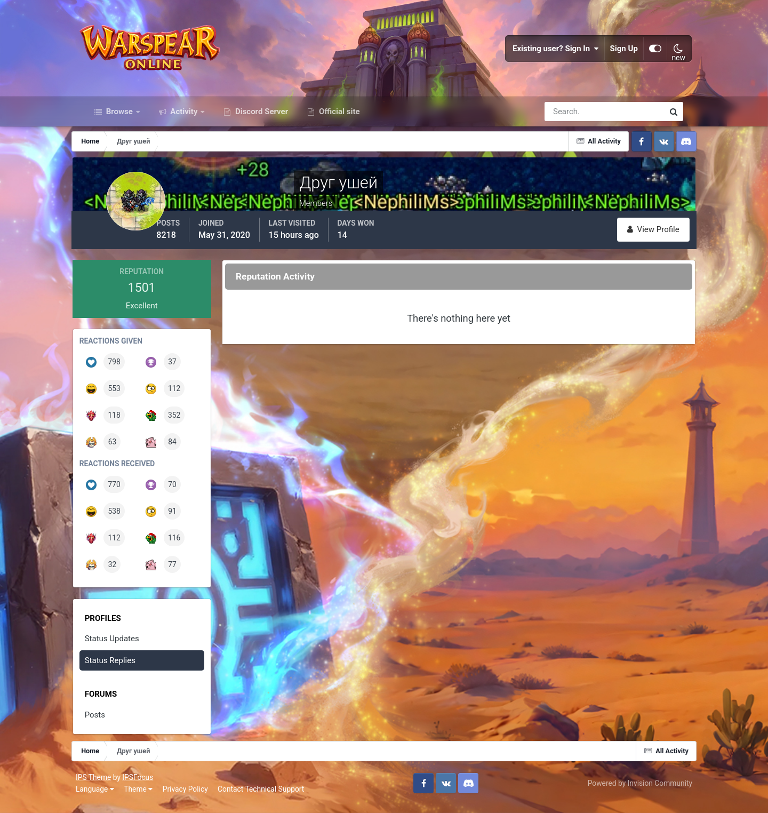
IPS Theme (102, 784)
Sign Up (615, 53)
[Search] (567, 121)
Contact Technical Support (270, 796)
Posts (107, 723)
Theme (147, 796)
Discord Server (260, 121)
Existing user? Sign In (547, 53)
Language (104, 796)
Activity (184, 121)
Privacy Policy (194, 796)
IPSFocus (146, 784)
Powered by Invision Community (631, 790)
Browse (119, 121)
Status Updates (124, 647)
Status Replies (122, 669)
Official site (338, 121)
